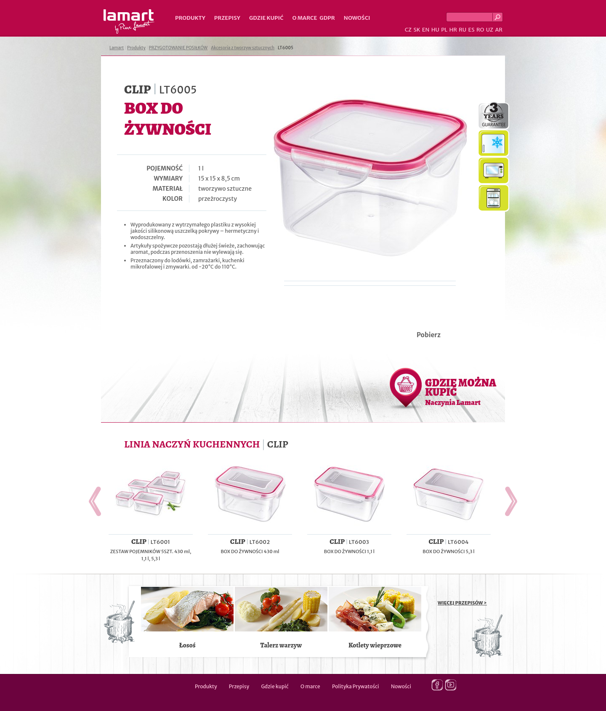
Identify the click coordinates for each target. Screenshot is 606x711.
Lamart (129, 21)
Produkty (190, 17)
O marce (304, 17)
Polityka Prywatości (355, 686)
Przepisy (227, 17)
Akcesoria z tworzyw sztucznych (242, 48)
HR (453, 29)
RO (480, 29)
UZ (489, 29)
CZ (408, 29)
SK (416, 29)
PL (444, 29)
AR (498, 29)
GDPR (327, 17)
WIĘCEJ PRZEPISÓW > (462, 603)
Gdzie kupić (266, 17)
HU (435, 29)
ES (471, 29)
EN (426, 29)
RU (462, 29)
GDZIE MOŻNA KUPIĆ (460, 391)
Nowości (357, 17)
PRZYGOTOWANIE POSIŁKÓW (178, 48)
